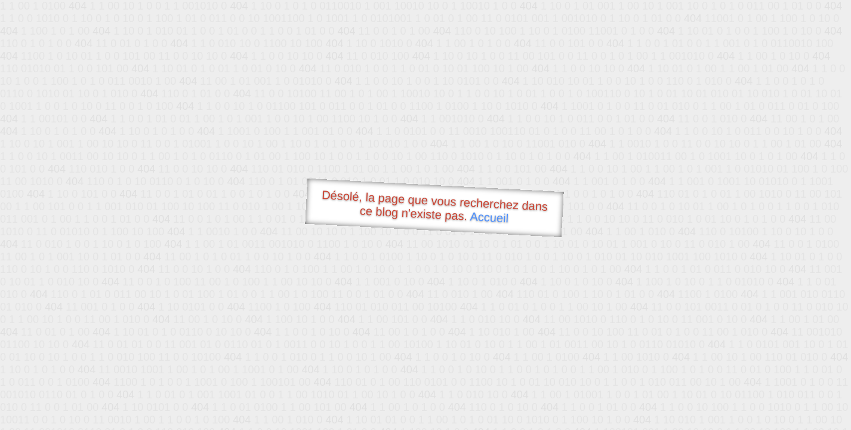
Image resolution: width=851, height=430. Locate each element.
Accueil (489, 217)
